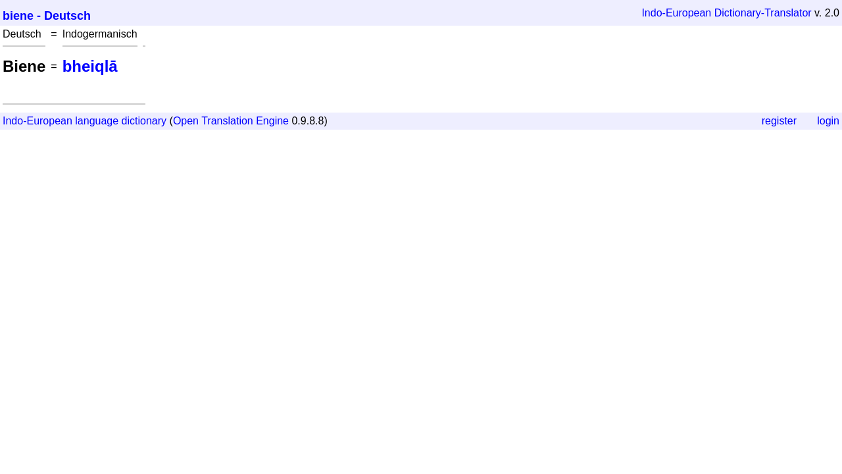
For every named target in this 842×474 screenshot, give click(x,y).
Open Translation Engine (231, 120)
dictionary (144, 120)
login (828, 120)
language (96, 120)
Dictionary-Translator (763, 12)
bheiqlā (90, 66)
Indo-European (676, 12)
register (779, 120)
